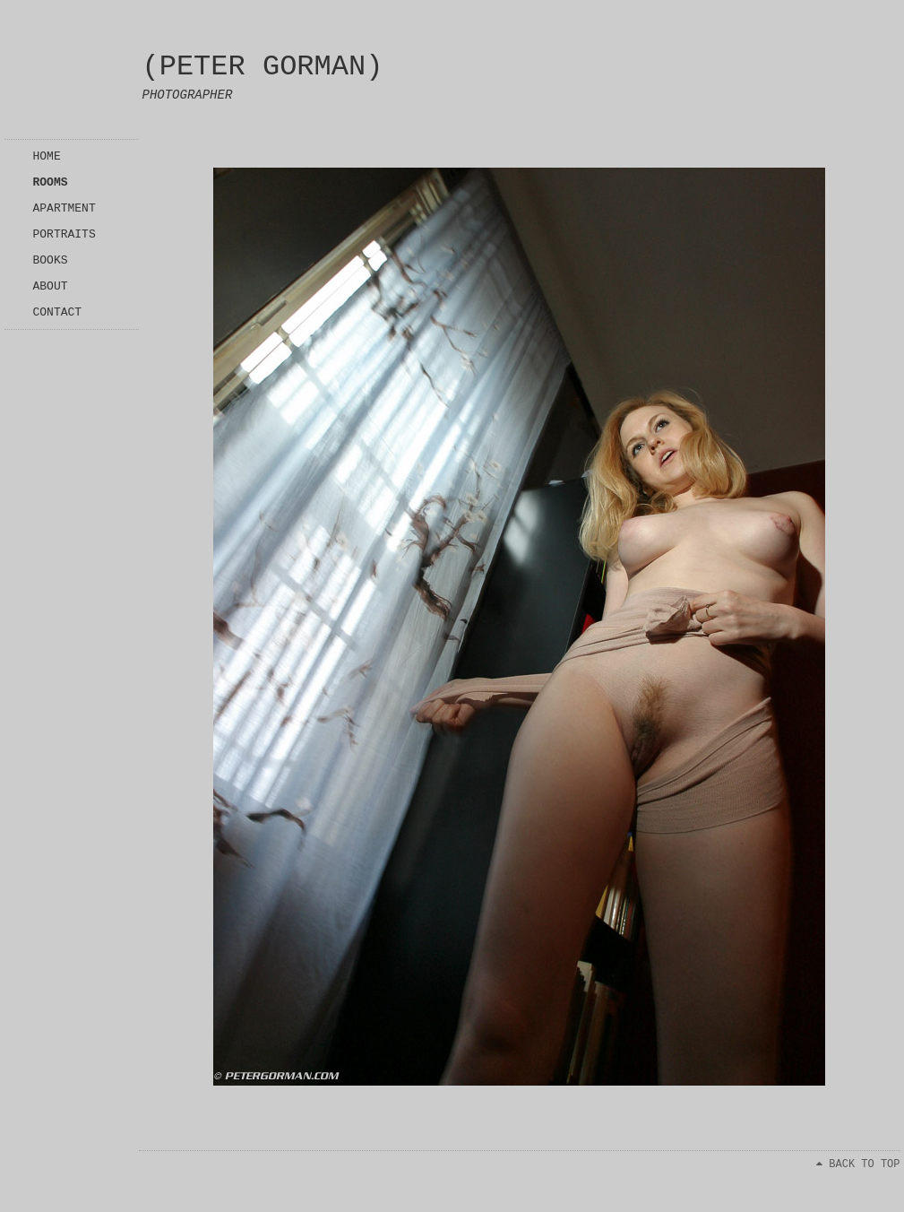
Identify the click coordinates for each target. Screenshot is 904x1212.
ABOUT (50, 286)
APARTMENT (64, 208)
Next (861, 149)
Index (184, 149)
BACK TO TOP (858, 1164)
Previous (805, 149)
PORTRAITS (64, 234)
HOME (47, 156)
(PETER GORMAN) (262, 66)
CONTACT (57, 312)
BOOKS (50, 260)
